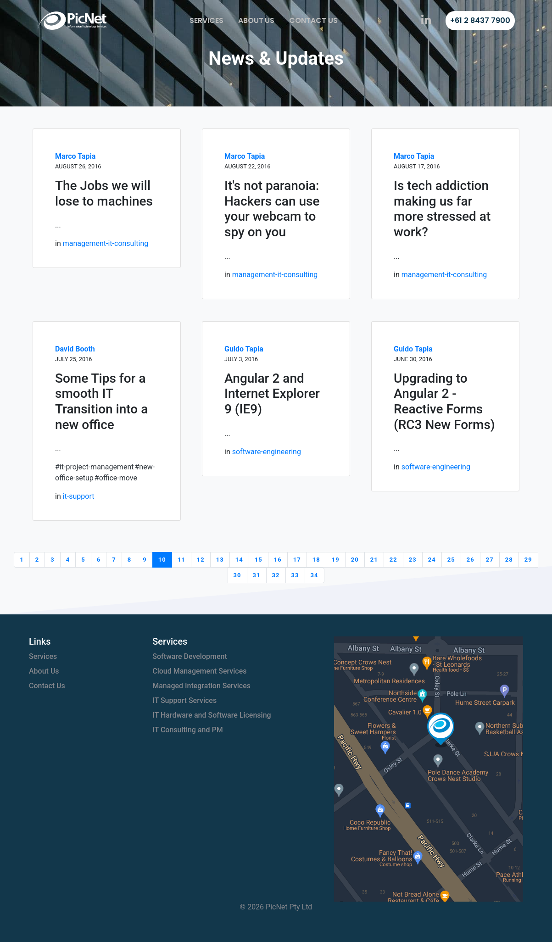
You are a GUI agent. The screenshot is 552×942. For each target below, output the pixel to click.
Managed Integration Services (201, 685)
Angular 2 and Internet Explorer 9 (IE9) (272, 394)
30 (237, 575)
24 (432, 559)
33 (295, 575)
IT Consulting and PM (187, 729)
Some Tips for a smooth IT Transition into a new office (101, 401)
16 (278, 559)
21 (374, 559)
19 (336, 559)
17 (297, 559)
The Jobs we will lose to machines (104, 193)
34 (314, 575)
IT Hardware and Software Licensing (211, 715)
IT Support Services (184, 700)
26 (470, 559)
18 (316, 559)
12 (201, 559)
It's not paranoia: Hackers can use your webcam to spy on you (271, 209)
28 (509, 559)
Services (206, 20)
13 (220, 559)
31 (257, 575)
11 (181, 559)
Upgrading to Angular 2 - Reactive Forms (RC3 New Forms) (444, 401)
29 (528, 559)
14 (239, 559)
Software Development (189, 656)
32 (276, 575)
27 (490, 559)
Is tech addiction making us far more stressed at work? (442, 209)
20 (355, 559)
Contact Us (313, 20)
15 (258, 559)
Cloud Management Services (199, 671)
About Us (256, 20)
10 (162, 559)
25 (451, 559)
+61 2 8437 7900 (480, 20)
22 (393, 559)
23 (413, 559)
